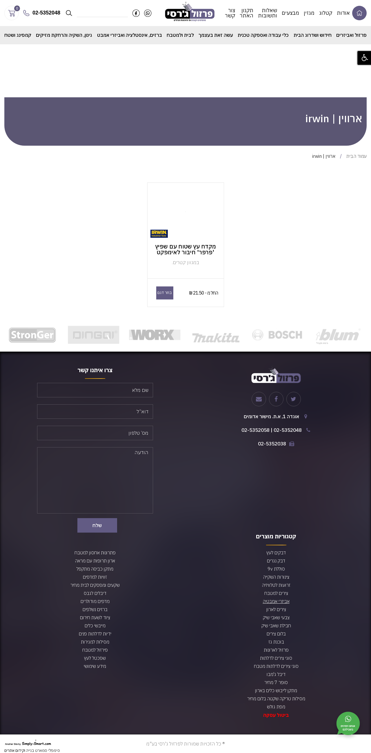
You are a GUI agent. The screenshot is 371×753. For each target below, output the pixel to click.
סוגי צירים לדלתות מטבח (276, 666)
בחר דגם (164, 292)
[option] (338, 335)
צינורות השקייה (276, 577)
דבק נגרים (276, 561)
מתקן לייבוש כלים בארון (276, 690)
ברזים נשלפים (95, 609)
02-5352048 (288, 430)
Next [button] (7, 335)
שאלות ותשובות (267, 13)
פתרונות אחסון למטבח (95, 552)
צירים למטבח (276, 593)
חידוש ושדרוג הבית (313, 35)
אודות (343, 13)
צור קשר (230, 13)
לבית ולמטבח (180, 35)
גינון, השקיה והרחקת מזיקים (64, 35)
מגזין (309, 13)
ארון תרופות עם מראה (95, 561)
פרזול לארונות (276, 650)
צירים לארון (276, 609)
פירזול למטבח (95, 650)
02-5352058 (255, 430)
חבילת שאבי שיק (276, 625)
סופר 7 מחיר (276, 682)
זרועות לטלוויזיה (276, 585)
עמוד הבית (356, 156)
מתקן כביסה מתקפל (95, 569)
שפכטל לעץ (95, 658)
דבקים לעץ (276, 552)
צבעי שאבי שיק (276, 617)
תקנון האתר (246, 13)
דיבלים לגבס (95, 593)
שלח (97, 525)
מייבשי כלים (95, 625)
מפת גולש (276, 707)
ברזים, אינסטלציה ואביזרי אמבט (129, 35)
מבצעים (290, 13)
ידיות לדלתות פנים (95, 634)
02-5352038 (272, 444)
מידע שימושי (95, 666)
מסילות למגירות (95, 642)
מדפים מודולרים (95, 601)
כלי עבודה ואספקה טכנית (263, 35)
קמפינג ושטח (17, 35)
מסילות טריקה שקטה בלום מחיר (276, 698)
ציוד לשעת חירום (95, 617)
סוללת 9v (276, 569)
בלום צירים (276, 634)
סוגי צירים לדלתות (276, 658)
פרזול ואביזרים (351, 35)
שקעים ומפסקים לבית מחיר (95, 585)
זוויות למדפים (95, 577)
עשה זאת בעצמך (216, 35)
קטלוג (325, 13)
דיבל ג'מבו (276, 674)
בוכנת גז (276, 642)
